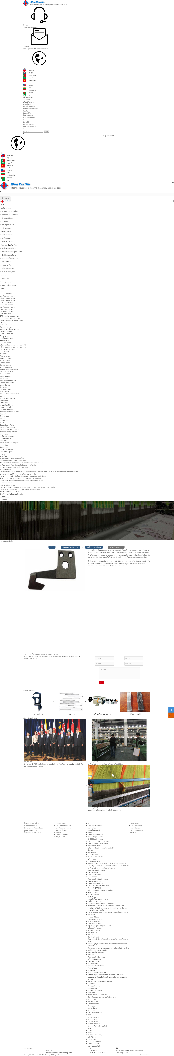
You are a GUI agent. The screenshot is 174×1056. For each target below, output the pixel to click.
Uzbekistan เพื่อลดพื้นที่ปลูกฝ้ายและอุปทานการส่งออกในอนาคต (21, 481)
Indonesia (29, 90)
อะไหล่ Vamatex (5, 376)
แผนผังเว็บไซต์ (93, 1021)
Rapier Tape (4, 420)
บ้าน (2, 204)
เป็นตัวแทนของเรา (29, 115)
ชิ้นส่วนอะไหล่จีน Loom (8, 380)
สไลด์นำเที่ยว (4, 400)
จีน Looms (3, 354)
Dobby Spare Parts (9, 255)
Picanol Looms (5, 356)
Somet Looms (5, 363)
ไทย (27, 83)
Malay (28, 85)
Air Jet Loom (6, 228)
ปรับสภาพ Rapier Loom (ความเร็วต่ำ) (13, 345)
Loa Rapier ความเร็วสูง (10, 211)
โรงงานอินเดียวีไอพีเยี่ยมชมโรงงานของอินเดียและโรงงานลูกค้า (21, 463)
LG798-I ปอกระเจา (6, 334)
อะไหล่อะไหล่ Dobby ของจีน (10, 429)
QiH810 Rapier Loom (7, 300)
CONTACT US (28, 1048)
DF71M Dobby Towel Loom (10, 325)
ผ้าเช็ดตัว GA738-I (6, 327)
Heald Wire (4, 403)
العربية (28, 78)
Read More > (120, 764)
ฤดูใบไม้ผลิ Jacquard (7, 436)
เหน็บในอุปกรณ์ (5, 407)
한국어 (28, 73)
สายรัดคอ (3, 440)
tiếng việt (29, 80)
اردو (27, 95)
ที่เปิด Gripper (5, 416)
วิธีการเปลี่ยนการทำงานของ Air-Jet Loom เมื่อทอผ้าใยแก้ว (20, 489)
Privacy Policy (145, 1055)
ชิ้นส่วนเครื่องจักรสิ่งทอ (30, 109)
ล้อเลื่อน (2, 418)
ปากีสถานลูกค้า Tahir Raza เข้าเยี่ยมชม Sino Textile (18, 465)
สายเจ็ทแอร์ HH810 (6, 338)
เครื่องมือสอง (27, 104)
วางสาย (2, 396)
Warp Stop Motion (6, 405)
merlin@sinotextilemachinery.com (35, 49)
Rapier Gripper (5, 414)
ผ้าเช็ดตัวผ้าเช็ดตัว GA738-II (9, 329)
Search (46, 131)
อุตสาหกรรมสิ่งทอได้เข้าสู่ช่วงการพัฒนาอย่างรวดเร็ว (18, 474)
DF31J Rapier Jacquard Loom (10, 316)
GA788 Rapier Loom (7, 311)
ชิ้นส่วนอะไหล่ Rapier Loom (12, 252)
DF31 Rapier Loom (6, 303)
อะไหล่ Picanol (5, 374)
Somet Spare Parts (7, 383)
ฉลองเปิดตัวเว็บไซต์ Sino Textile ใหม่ (13, 461)
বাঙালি (28, 93)
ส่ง (101, 682)
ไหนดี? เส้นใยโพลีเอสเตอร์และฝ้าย (12, 494)
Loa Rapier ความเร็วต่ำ (10, 215)
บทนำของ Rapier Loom (8, 485)
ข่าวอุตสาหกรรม (28, 124)
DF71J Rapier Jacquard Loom (10, 318)
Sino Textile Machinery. (41, 1055)
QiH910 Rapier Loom (7, 298)
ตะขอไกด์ (3, 423)
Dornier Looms (5, 365)
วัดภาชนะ (3, 387)
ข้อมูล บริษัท (27, 113)
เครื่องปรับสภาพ (28, 102)
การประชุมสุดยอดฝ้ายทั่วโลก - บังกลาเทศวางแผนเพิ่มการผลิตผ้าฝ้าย (23, 476)
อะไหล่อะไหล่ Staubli (7, 427)
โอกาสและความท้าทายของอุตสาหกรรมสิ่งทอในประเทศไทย (20, 478)
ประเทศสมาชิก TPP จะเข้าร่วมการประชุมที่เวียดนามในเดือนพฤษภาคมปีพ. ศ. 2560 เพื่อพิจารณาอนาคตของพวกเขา (39, 472)
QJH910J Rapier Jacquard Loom (11, 320)
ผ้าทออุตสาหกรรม (8, 225)
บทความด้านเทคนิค (29, 126)
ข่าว (24, 120)
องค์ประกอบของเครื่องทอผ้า (9, 492)
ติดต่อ (3, 289)
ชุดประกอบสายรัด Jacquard (9, 443)
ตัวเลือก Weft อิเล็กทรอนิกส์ (9, 394)
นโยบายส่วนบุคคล (29, 117)
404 (89, 1028)
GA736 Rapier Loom (7, 309)
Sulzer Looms (5, 360)
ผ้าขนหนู (5, 221)
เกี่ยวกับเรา (26, 111)
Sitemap (132, 1055)
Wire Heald (4, 434)
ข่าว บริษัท (26, 122)
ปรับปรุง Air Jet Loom (7, 349)
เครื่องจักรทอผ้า (28, 97)
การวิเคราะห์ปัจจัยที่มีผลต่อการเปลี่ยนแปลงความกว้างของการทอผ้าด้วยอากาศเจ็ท (27, 487)
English (28, 70)
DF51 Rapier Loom (6, 305)
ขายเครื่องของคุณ (29, 106)
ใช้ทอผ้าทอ (26, 100)
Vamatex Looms (6, 358)
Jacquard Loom (7, 218)
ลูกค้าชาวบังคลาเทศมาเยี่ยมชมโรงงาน (13, 458)
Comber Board (5, 438)
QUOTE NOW (108, 136)
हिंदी (27, 88)
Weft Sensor (4, 392)
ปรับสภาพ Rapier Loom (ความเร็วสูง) (13, 347)
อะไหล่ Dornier (5, 385)
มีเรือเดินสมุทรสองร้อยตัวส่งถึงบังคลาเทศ (14, 467)
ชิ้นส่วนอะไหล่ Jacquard (10, 258)
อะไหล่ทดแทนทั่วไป (9, 248)
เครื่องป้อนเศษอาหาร (7, 389)
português (30, 75)
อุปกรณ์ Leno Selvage (7, 398)
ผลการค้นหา (92, 1008)
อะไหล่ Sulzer (5, 378)
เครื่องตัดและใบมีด (6, 409)
